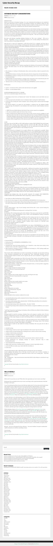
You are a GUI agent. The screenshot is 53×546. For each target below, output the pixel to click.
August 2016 (6, 503)
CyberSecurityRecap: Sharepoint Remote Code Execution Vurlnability (19, 458)
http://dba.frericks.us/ (23, 364)
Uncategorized (10, 375)
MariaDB (42, 418)
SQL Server (37, 418)
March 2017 (6, 498)
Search (5, 447)
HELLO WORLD (9, 372)
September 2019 (7, 482)
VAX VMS (34, 410)
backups (9, 17)
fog (4, 525)
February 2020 (7, 478)
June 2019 (6, 484)
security (5, 530)
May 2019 (6, 485)
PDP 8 (26, 393)
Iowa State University (21, 409)
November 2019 (7, 479)
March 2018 (6, 492)
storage (12, 17)
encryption (6, 524)
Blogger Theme (17, 544)
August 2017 (6, 495)
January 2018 (7, 493)
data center (6, 523)
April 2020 (6, 477)
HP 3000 (29, 394)
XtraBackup (6, 535)
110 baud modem (33, 393)
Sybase (10, 420)
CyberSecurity (7, 522)
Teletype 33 (14, 393)
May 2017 (6, 497)
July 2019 (6, 483)
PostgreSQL (19, 420)
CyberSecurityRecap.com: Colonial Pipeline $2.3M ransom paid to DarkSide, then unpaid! (23, 457)
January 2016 (7, 508)
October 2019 (7, 480)
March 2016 (6, 506)
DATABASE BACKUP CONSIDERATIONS (17, 14)
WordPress (36, 544)
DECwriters (11, 394)
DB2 (33, 418)
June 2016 (6, 504)
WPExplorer (25, 544)
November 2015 (7, 510)
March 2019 (6, 488)
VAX (29, 410)
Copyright (6, 364)
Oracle (30, 418)
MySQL (45, 418)
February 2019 (7, 489)
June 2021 (6, 474)
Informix (6, 420)
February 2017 (7, 499)
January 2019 (7, 490)
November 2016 (7, 500)
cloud (5, 520)
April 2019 (6, 487)
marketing (6, 528)
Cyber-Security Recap (11, 3)
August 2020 (6, 475)
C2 (45, 410)
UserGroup (6, 534)
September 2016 (7, 502)
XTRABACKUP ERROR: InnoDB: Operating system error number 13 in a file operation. (28, 467)
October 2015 (7, 511)
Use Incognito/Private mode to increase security (14, 461)
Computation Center (38, 409)
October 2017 (7, 494)
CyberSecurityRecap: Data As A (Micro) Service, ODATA (16, 459)
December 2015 (7, 509)
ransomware (17, 39)
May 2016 (6, 505)
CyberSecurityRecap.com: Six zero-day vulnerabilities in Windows (18, 456)
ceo (4, 519)
